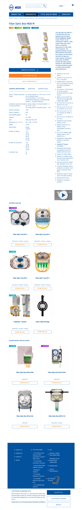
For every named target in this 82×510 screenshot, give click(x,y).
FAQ (51, 450)
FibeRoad (35, 28)
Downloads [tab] (31, 89)
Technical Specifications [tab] (17, 89)
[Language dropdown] (62, 6)
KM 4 (68, 99)
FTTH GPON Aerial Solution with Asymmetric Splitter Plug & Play (39, 456)
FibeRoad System (62, 144)
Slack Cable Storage (42, 322)
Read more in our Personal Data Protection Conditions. (29, 502)
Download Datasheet (29, 70)
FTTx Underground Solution (38, 486)
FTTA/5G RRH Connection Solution (39, 462)
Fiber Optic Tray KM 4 (20, 234)
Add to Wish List (30, 76)
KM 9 (66, 101)
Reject (58, 505)
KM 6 (59, 101)
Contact (66, 14)
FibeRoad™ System (65, 38)
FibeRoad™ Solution (36, 471)
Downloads (53, 466)
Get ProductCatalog (51, 479)
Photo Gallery (45, 62)
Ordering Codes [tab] (43, 89)
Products (31, 14)
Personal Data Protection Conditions (54, 460)
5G (26, 28)
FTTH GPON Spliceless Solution (38, 475)
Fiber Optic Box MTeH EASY (57, 372)
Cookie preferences (54, 470)
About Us (16, 14)
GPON (19, 28)
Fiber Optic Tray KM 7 (43, 278)
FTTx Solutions (49, 14)
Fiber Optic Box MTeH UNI (24, 416)
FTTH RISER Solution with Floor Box (38, 480)
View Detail (20, 245)
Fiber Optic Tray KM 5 (42, 234)
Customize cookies (58, 498)
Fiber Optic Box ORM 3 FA (57, 416)
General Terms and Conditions (55, 454)
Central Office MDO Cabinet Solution (39, 466)
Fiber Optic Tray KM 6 (20, 278)
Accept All (58, 492)
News (18, 460)
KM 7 (63, 101)
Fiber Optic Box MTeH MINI (25, 372)
